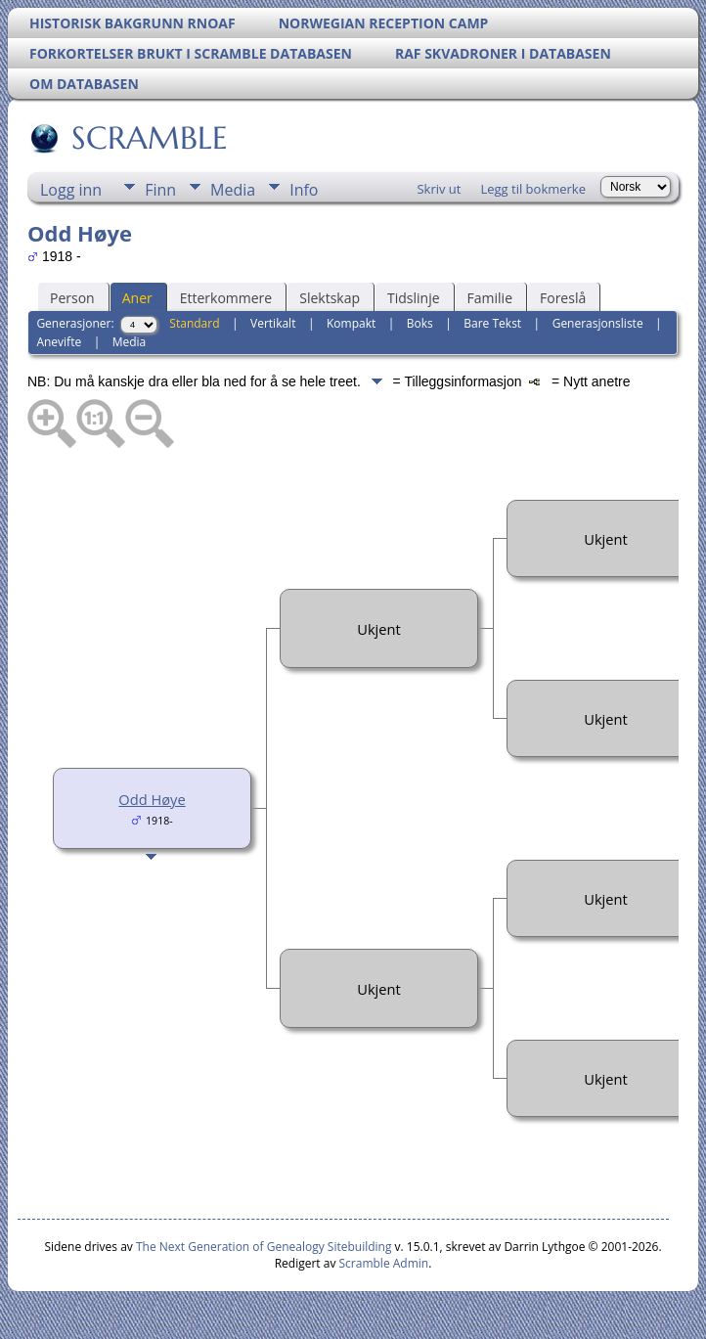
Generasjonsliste (597, 323)
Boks (420, 323)
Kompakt (351, 323)
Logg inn (71, 190)
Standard (194, 323)
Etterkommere (226, 298)
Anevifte (58, 342)
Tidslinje (413, 298)
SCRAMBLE (148, 137)
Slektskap (329, 298)
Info (303, 190)
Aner (137, 298)
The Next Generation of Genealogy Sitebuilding (264, 1246)
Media (232, 190)
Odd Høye (151, 799)
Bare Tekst (492, 323)
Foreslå (563, 298)
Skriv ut (439, 189)
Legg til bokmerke (533, 189)
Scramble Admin (384, 1263)
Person (72, 298)
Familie (489, 298)
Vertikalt (272, 323)
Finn (160, 190)
